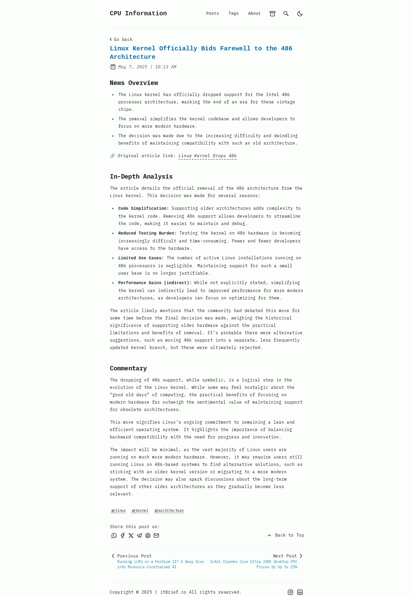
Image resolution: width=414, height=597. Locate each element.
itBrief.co (173, 587)
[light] (300, 13)
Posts (212, 14)
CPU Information (138, 13)
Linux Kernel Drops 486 (207, 154)
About (254, 14)
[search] (286, 13)
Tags (234, 14)
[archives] (272, 13)
